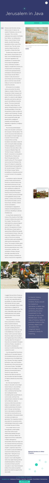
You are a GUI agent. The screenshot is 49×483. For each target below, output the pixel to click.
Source (27, 48)
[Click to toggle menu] (46, 3)
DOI (2, 28)
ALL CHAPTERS (24, 481)
